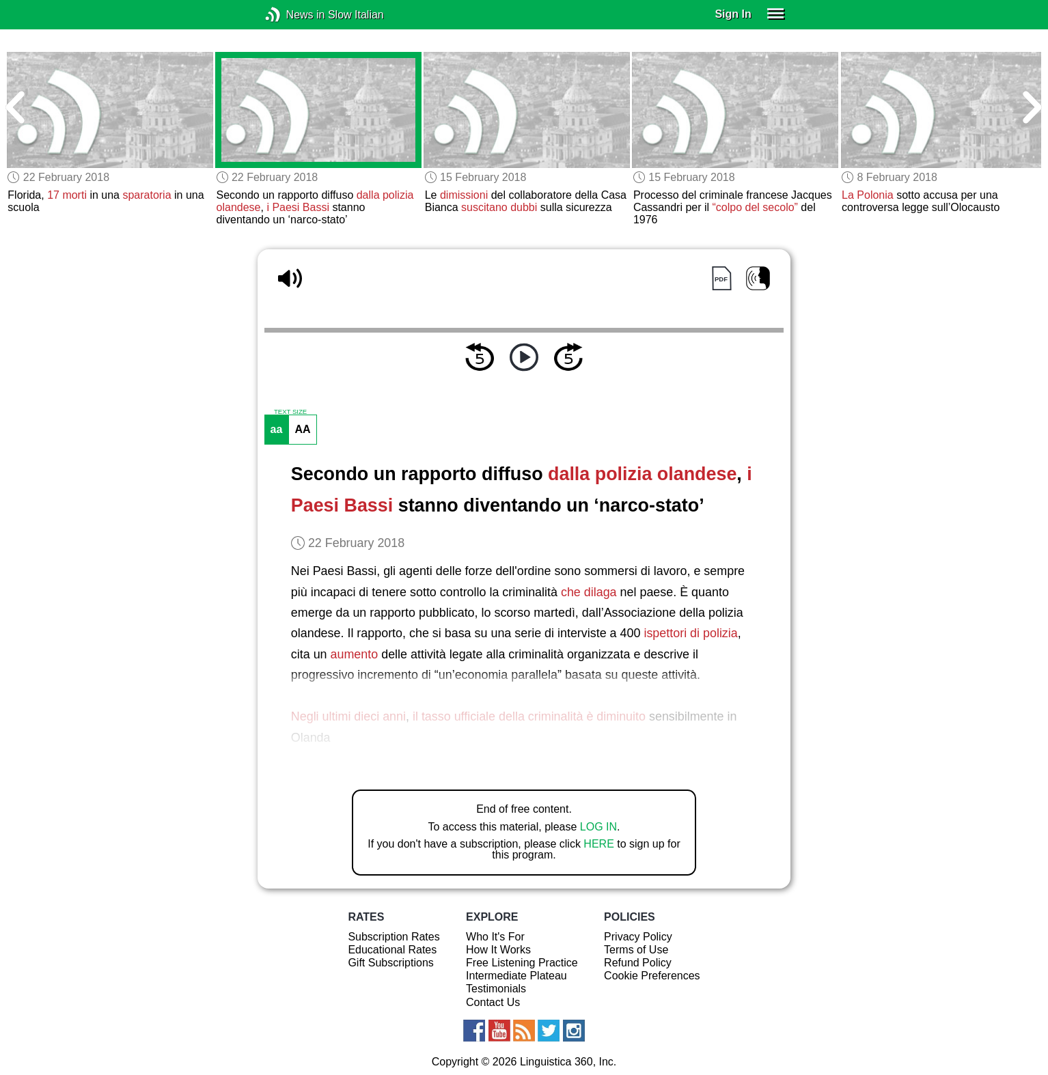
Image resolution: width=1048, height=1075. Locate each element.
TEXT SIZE (290, 411)
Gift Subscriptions (390, 962)
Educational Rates (392, 949)
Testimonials (496, 988)
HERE (598, 844)
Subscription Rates (393, 937)
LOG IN (598, 827)
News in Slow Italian (293, 14)
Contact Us (493, 1002)
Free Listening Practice (522, 962)
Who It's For (495, 937)
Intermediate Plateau (516, 975)
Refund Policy (638, 962)
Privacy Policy (638, 937)
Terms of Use (636, 949)
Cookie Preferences (652, 975)
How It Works (498, 949)
